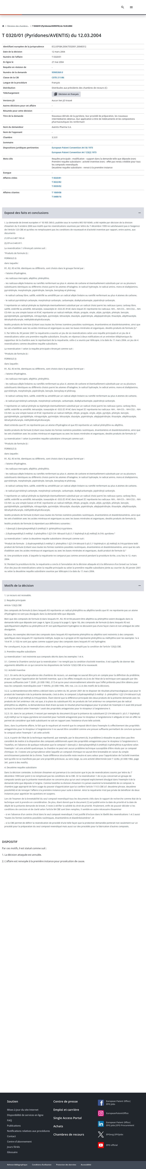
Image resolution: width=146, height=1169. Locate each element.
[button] (73, 212)
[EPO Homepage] (18, 7)
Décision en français (66, 94)
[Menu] (131, 7)
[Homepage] (3, 26)
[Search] (122, 7)
